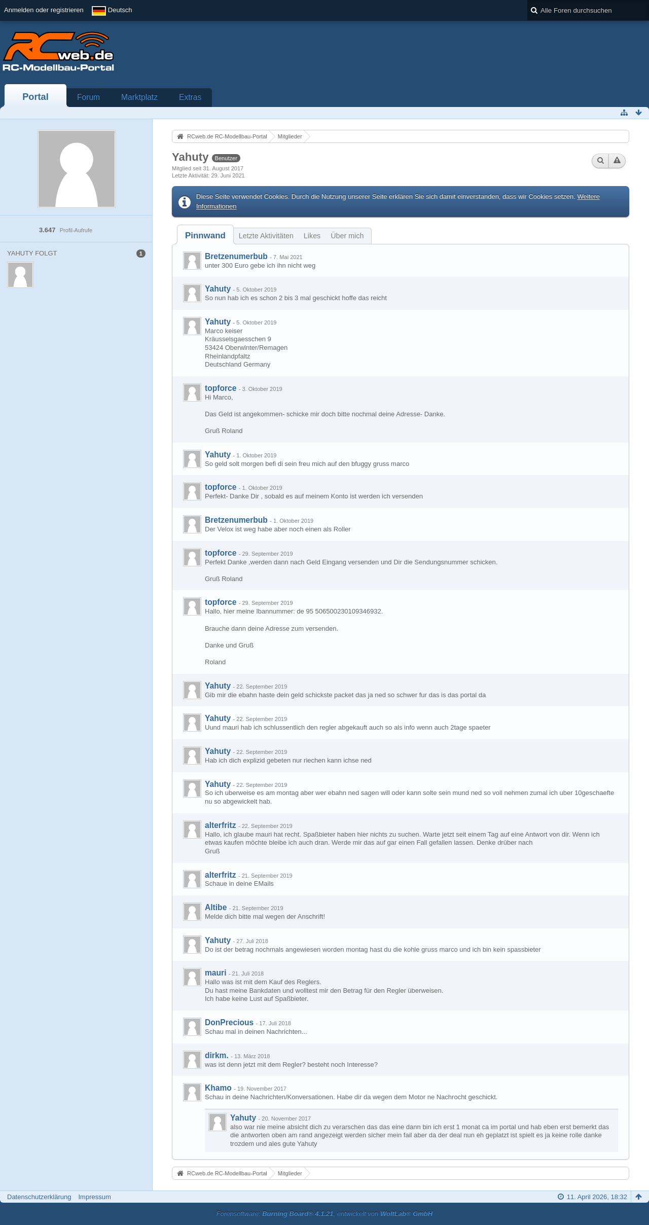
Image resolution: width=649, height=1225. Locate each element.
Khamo (218, 1088)
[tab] (205, 235)
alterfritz (220, 825)
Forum (88, 97)
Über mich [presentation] (347, 236)
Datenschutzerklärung (39, 1197)
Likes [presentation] (312, 236)
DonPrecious (229, 1022)
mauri (215, 972)
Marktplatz (139, 97)
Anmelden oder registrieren (44, 10)
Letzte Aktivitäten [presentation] (266, 236)
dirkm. (217, 1055)
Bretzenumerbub (236, 256)
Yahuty (218, 288)
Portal (35, 97)
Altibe (216, 907)
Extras (190, 97)
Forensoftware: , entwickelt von (324, 1213)
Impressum (94, 1197)
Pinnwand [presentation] (205, 235)
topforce (220, 388)
